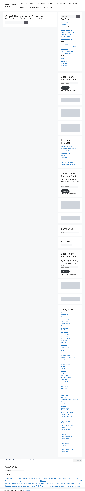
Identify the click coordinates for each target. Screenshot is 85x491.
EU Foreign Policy (65, 410)
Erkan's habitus (65, 347)
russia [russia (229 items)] (13, 486)
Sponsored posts (65, 323)
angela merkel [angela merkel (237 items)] (23, 478)
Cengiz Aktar (64, 332)
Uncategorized (65, 454)
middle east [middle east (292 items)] (26, 483)
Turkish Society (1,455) (67, 39)
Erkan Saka (64, 379)
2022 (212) (64, 68)
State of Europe (65, 408)
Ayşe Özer (63, 329)
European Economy (66, 414)
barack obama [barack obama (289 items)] (42, 478)
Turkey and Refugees (66, 432)
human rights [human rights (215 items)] (28, 481)
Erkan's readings (65, 364)
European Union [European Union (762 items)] (73, 478)
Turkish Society (65, 447)
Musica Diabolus (65, 153)
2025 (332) (64, 61)
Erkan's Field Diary (10, 5)
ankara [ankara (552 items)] (28, 478)
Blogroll (63, 326)
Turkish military (65, 441)
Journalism (64, 345)
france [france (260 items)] (12, 481)
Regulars (63, 397)
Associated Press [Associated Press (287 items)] (35, 478)
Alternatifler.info (22, 7)
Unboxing (63, 371)
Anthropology (64, 340)
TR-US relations (65, 423)
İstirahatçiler (64, 375)
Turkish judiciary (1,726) (67, 32)
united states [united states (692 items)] (69, 486)
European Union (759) (67, 51)
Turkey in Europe (65, 421)
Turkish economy (65, 434)
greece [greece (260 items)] (23, 481)
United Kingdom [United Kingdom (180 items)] (61, 486)
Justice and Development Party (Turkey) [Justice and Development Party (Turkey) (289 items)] (69, 481)
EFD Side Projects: (23, 3)
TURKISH (63, 445)
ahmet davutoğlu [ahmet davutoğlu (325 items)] (13, 478)
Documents (64, 317)
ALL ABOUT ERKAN (48, 7)
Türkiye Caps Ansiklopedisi (35, 7)
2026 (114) (64, 59)
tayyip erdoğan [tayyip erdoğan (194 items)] (32, 486)
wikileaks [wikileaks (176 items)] (78, 486)
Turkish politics (65, 443)
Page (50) (63, 24)
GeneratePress (26, 490)
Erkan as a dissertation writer (69, 353)
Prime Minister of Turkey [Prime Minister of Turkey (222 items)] (64, 483)
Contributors (64, 328)
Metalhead (64, 401)
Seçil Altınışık (64, 384)
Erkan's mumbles (65, 362)
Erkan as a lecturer (66, 355)
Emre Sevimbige (65, 334)
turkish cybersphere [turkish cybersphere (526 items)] (48, 486)
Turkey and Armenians (67, 425)
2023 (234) (64, 65)
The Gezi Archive (41, 3)
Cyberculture (64, 343)
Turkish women (65, 451)
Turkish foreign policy (66, 436)
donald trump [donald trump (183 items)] (51, 478)
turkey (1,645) (64, 44)
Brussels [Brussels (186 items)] (47, 478)
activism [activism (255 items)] (7, 478)
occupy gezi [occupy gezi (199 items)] (40, 483)
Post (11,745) (64, 22)
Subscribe (65, 88)
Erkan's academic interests (68, 339)
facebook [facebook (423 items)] (7, 481)
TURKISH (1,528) (65, 37)
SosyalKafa (64, 157)
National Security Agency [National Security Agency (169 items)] (33, 483)
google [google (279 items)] (20, 481)
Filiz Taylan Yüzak (65, 336)
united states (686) (66, 53)
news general (64, 321)
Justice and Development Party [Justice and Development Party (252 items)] (52, 481)
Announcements (65, 313)
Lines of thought (65, 319)
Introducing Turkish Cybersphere (69, 399)
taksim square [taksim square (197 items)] (26, 486)
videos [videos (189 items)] (75, 486)
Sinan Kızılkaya (65, 393)
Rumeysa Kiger (65, 381)
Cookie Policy (31, 462)
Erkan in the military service (68, 357)
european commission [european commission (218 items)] (62, 478)
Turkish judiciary (65, 438)
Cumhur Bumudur (66, 377)
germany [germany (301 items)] (16, 481)
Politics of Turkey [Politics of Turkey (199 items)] (45, 483)
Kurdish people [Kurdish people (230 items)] (8, 483)
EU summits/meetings (67, 412)
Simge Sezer (64, 388)
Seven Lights (64, 386)
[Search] (26, 22)
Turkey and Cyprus (66, 427)
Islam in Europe (65, 419)
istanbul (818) (64, 49)
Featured (63, 373)
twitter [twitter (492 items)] (56, 486)
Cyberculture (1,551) (66, 34)
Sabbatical (64, 368)
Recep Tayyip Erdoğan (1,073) (68, 46)
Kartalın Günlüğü (65, 151)
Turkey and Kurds (65, 429)
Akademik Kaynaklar (72, 3)
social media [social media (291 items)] (18, 486)
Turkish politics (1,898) (67, 30)
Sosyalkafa (31, 3)
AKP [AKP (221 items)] (19, 478)
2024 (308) (64, 63)
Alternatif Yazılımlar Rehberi (68, 148)
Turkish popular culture (67, 449)
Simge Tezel (64, 390)
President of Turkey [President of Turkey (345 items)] (54, 483)
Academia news (65, 314)
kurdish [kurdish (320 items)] (80, 481)
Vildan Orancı (64, 395)
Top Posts (63, 406)
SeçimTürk (49, 3)
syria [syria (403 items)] (22, 486)
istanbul (63, 366)
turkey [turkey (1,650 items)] (38, 485)
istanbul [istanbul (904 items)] (43, 481)
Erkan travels (64, 359)
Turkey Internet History (67, 162)
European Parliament (66, 416)
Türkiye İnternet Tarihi (60, 3)
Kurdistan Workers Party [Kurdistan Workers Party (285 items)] (17, 483)
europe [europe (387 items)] (56, 478)
